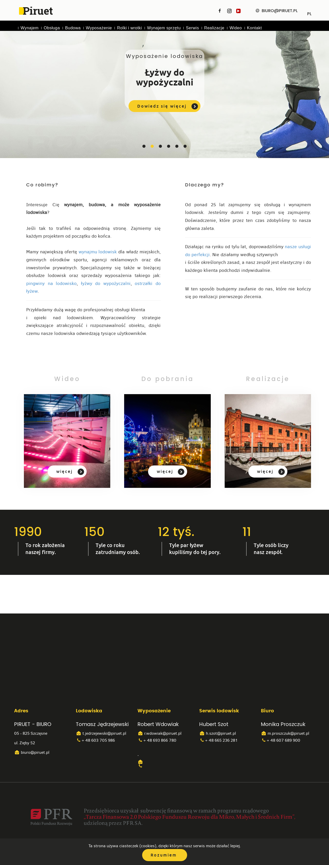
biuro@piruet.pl (31, 752)
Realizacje (214, 28)
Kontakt (254, 28)
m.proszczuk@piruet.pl (285, 733)
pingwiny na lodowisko (51, 283)
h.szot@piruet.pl (217, 733)
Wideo (236, 28)
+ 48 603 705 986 (95, 740)
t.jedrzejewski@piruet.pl (101, 733)
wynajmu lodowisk (98, 252)
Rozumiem (164, 855)
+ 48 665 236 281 (218, 740)
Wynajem (30, 28)
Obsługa (52, 28)
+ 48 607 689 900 (280, 740)
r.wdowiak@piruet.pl (159, 733)
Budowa (73, 28)
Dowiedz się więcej (168, 106)
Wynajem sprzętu (164, 28)
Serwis (192, 28)
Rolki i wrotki (129, 28)
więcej (69, 472)
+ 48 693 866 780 (157, 740)
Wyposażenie (99, 28)
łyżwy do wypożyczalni (106, 283)
